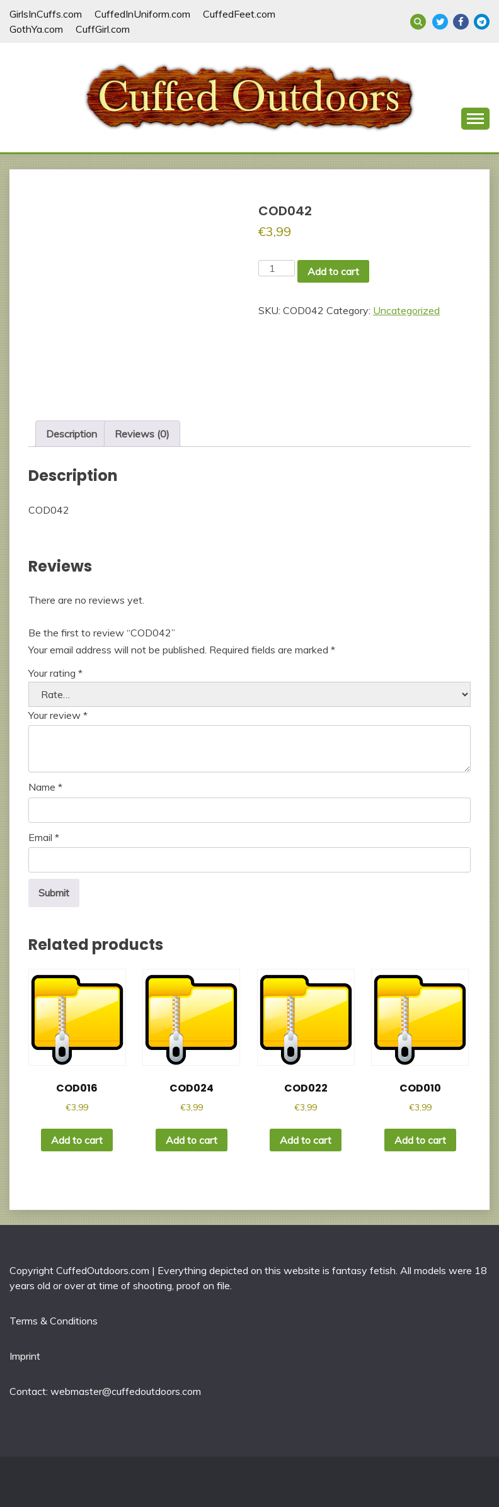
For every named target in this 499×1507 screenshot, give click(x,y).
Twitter (440, 22)
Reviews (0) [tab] (142, 433)
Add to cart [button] (77, 1140)
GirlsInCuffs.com (45, 14)
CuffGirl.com (103, 29)
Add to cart (333, 271)
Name (45, 787)
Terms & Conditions (53, 1320)
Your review (58, 715)
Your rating (55, 673)
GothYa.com (36, 29)
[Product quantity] (276, 268)
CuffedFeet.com (239, 14)
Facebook (461, 22)
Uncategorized (406, 310)
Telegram (482, 22)
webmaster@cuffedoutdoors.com (125, 1391)
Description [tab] (71, 433)
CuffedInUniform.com (142, 14)
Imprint (24, 1356)
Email (43, 837)
